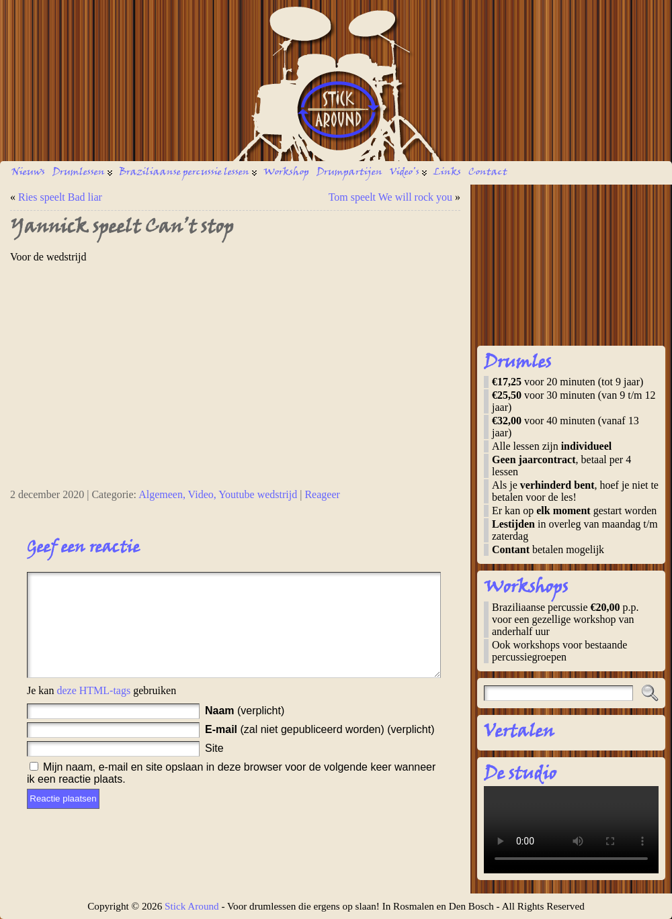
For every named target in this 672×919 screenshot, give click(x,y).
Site (214, 768)
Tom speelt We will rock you (390, 197)
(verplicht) (244, 730)
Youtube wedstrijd (257, 494)
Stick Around (192, 906)
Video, (203, 494)
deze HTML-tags (93, 710)
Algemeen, (162, 494)
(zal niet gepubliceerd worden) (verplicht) (319, 749)
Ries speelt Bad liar (60, 197)
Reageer (321, 494)
